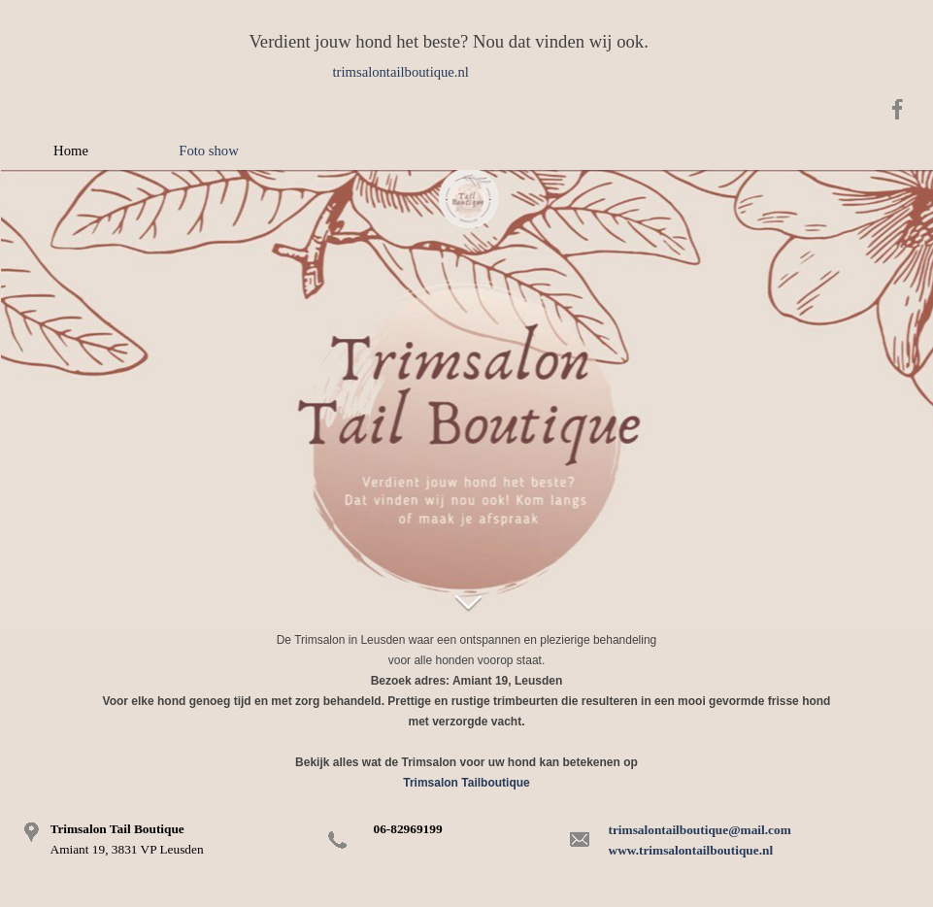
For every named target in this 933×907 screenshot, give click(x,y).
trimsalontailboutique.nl (401, 72)
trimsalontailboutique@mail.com (700, 830)
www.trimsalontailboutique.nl (691, 850)
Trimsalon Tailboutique (466, 782)
